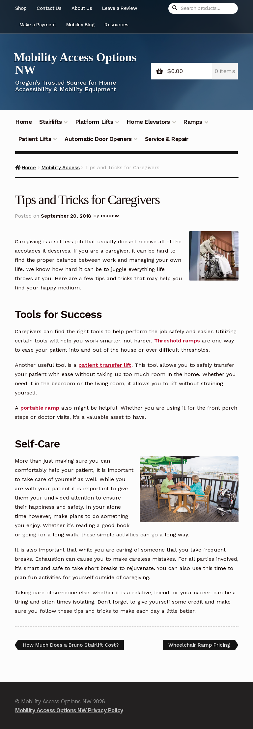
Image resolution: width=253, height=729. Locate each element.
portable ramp (39, 408)
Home (23, 122)
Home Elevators (148, 122)
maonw (110, 216)
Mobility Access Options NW (75, 63)
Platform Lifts (94, 122)
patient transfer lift (104, 365)
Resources (116, 25)
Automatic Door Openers (98, 139)
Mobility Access (61, 168)
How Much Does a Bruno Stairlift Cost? (71, 646)
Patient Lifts (34, 139)
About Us (81, 8)
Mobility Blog (80, 25)
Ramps (192, 122)
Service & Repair (166, 139)
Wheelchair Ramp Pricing (199, 646)
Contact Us (49, 8)
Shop (20, 8)
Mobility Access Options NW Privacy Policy (69, 710)
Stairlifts (50, 122)
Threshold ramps (177, 341)
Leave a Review (119, 8)
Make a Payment (37, 25)
